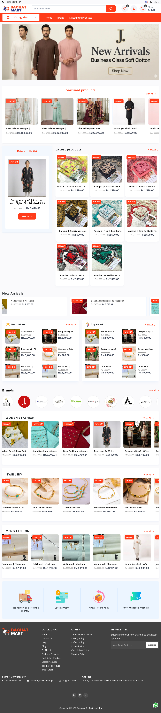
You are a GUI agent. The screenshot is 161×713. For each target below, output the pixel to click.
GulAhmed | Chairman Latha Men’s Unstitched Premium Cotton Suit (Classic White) (80, 564)
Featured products (50, 654)
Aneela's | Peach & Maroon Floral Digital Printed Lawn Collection (142, 186)
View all (151, 93)
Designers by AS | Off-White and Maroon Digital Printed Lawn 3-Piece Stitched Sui (141, 451)
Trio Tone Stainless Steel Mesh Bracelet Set (49, 507)
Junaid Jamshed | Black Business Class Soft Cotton (133, 128)
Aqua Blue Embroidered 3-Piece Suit (49, 451)
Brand (60, 17)
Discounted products (80, 17)
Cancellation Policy (80, 650)
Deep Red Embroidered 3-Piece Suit (119, 300)
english (151, 2)
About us (46, 634)
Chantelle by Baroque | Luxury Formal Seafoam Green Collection (60, 128)
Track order (47, 669)
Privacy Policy (77, 638)
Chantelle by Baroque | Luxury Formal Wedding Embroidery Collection (95, 128)
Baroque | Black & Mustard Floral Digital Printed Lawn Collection (72, 231)
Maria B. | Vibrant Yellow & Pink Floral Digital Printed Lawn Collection (72, 186)
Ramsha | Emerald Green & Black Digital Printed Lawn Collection (107, 275)
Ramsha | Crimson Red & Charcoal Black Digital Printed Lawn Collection (72, 275)
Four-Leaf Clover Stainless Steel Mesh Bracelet (140, 507)
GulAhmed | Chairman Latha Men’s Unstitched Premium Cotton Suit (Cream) (19, 564)
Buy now (27, 216)
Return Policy (77, 646)
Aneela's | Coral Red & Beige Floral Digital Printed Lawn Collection (142, 231)
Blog (44, 646)
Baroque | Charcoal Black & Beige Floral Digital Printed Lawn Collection (107, 186)
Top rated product (51, 665)
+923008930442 (11, 2)
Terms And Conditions (81, 634)
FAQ (44, 642)
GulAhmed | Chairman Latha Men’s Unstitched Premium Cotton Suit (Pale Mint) (111, 564)
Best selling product (51, 658)
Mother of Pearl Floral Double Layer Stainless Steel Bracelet (110, 507)
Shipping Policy (78, 654)
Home (49, 17)
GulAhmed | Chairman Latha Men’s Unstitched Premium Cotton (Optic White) (49, 564)
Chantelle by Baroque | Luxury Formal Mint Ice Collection (23, 128)
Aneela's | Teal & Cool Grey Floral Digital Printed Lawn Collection (107, 231)
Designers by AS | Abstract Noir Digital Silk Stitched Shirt (109, 451)
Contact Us (47, 638)
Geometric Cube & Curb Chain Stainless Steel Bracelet (18, 507)
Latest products (49, 661)
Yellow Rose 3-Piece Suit (34, 300)
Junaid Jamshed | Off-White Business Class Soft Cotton (141, 564)
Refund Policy (77, 642)
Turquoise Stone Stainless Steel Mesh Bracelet (78, 507)
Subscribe (152, 645)
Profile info (47, 650)
